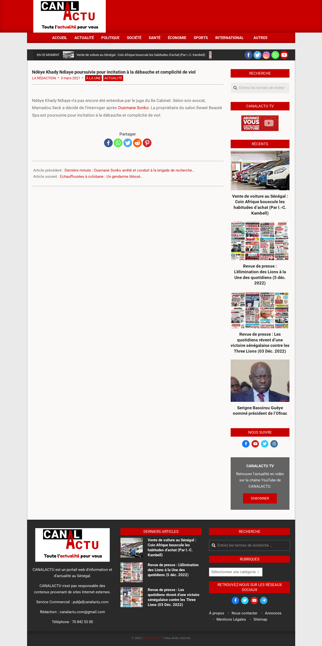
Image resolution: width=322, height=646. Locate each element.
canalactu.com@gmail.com (82, 612)
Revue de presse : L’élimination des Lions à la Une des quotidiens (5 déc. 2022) (260, 274)
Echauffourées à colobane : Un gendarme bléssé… (101, 176)
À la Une (93, 78)
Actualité (113, 78)
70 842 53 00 (82, 622)
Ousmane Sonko (133, 107)
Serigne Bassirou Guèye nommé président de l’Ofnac (260, 410)
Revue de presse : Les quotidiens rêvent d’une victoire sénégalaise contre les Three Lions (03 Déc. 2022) (260, 343)
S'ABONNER (260, 498)
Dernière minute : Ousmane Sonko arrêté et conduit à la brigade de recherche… (129, 170)
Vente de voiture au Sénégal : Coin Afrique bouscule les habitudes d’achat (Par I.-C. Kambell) (140, 55)
